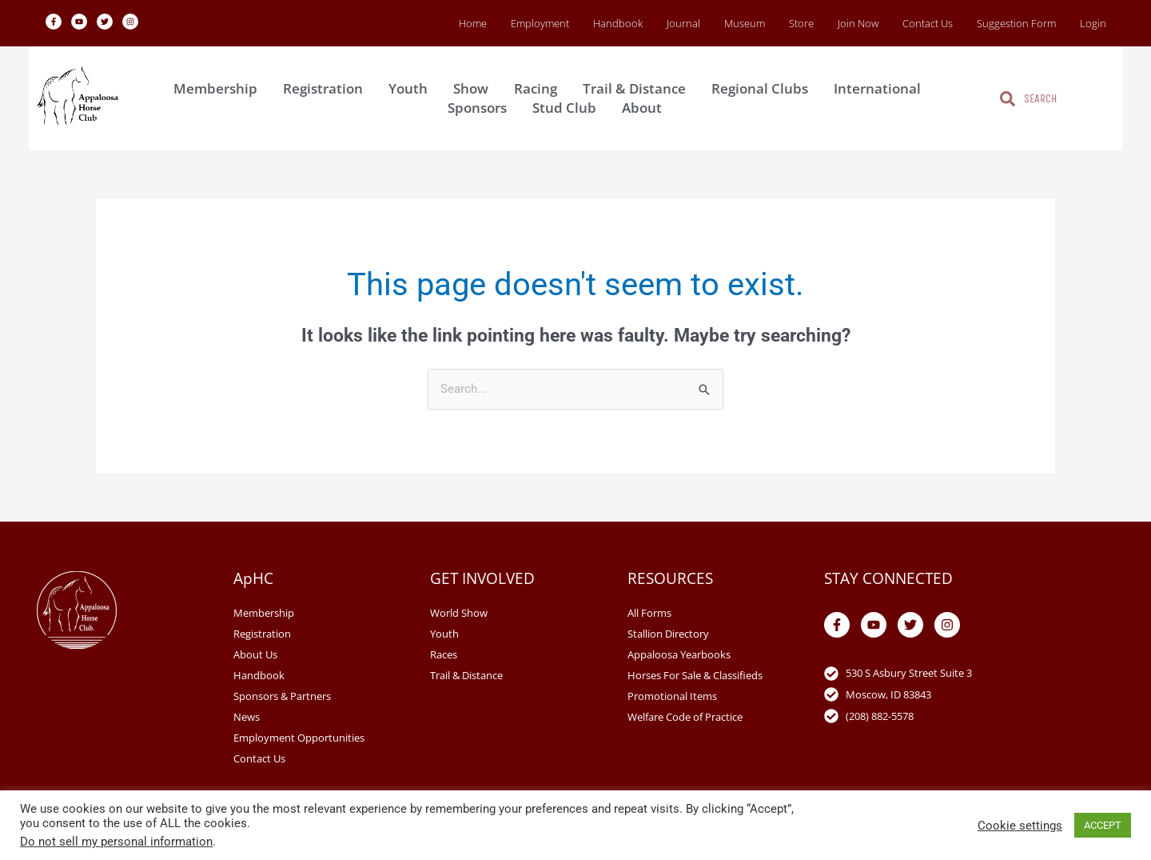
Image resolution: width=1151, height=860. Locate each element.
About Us (255, 654)
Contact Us (927, 23)
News (246, 717)
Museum (744, 23)
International (881, 88)
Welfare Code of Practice (685, 717)
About (646, 107)
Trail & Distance (638, 88)
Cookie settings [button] (1020, 825)
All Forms (649, 613)
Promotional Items (672, 696)
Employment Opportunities (298, 737)
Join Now (858, 23)
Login (1093, 23)
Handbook (618, 23)
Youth (412, 88)
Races (443, 654)
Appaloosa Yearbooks (679, 654)
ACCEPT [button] (1102, 825)
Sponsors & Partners (282, 696)
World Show (459, 613)
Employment (540, 23)
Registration (327, 88)
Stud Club (568, 107)
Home (473, 23)
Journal (683, 23)
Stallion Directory (668, 633)
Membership (219, 88)
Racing (539, 88)
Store (801, 23)
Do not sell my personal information (116, 841)
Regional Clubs (763, 88)
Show (474, 88)
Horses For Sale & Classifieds (695, 675)
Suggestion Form (1016, 23)
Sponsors (481, 107)
